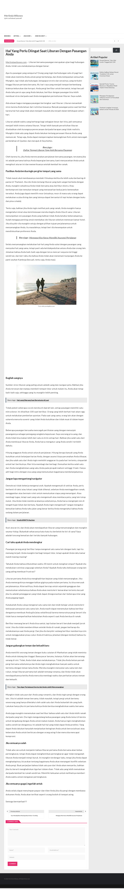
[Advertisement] (75, 17)
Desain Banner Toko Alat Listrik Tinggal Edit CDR (31, 41)
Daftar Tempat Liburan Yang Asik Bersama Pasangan (47, 150)
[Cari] (116, 50)
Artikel (16, 36)
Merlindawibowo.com (16, 62)
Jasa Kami (27, 36)
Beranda (7, 36)
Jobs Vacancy (40, 36)
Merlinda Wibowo (13, 16)
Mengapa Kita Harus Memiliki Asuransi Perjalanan (52, 237)
